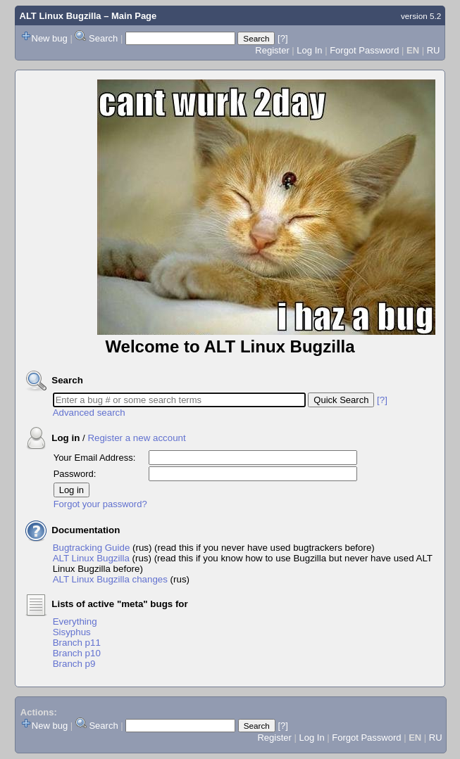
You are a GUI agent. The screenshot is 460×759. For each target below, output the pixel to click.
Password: (75, 473)
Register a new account (136, 438)
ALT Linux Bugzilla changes (110, 579)
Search (103, 38)
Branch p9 (74, 663)
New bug (50, 38)
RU (433, 50)
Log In (309, 50)
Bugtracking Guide (91, 547)
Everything (75, 621)
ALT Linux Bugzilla (60, 16)
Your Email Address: (95, 457)
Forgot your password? (100, 504)
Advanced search (89, 412)
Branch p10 (77, 653)
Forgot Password (364, 50)
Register (272, 50)
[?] (282, 38)
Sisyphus (72, 632)
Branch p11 (77, 642)
